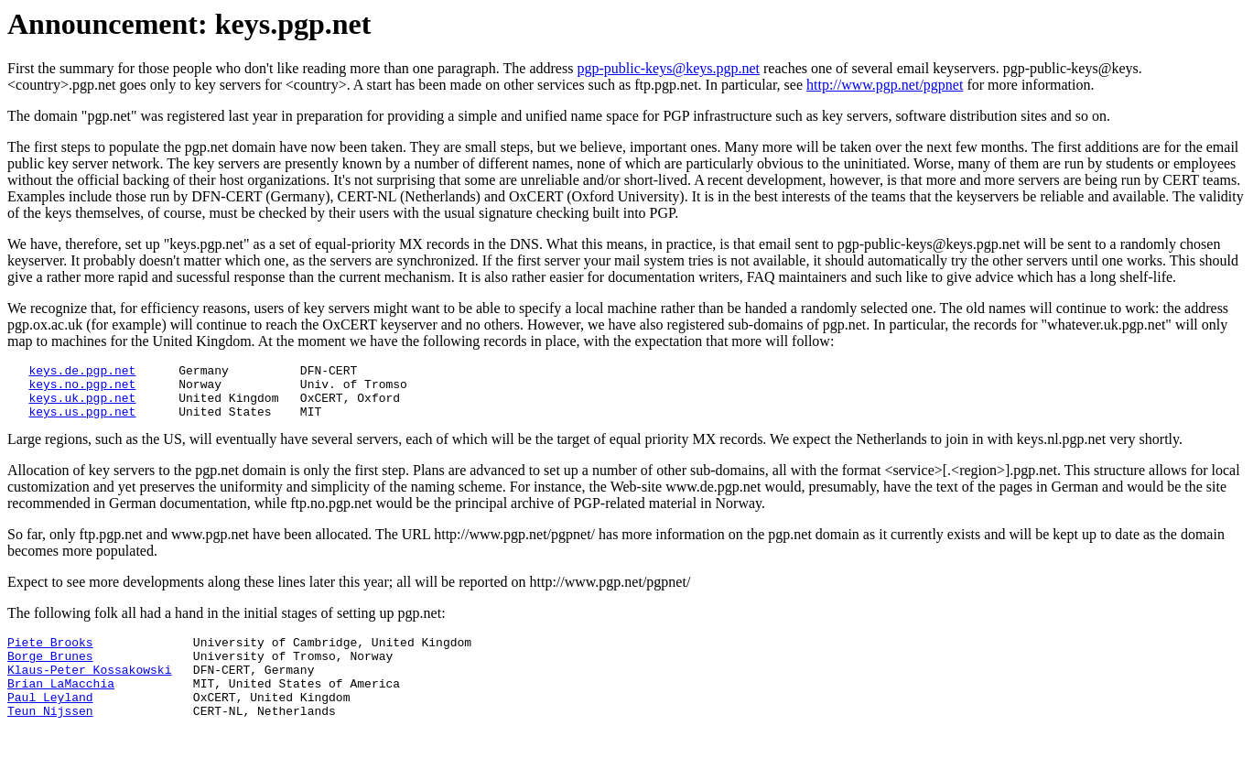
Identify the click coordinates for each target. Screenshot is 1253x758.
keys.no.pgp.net (81, 389)
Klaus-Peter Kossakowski (89, 688)
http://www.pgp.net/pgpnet (884, 84)
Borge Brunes (50, 672)
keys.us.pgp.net (81, 422)
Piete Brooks (50, 655)
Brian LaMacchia (60, 705)
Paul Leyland (50, 721)
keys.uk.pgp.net (81, 405)
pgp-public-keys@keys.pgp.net (668, 68)
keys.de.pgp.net (81, 372)
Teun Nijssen (50, 738)
